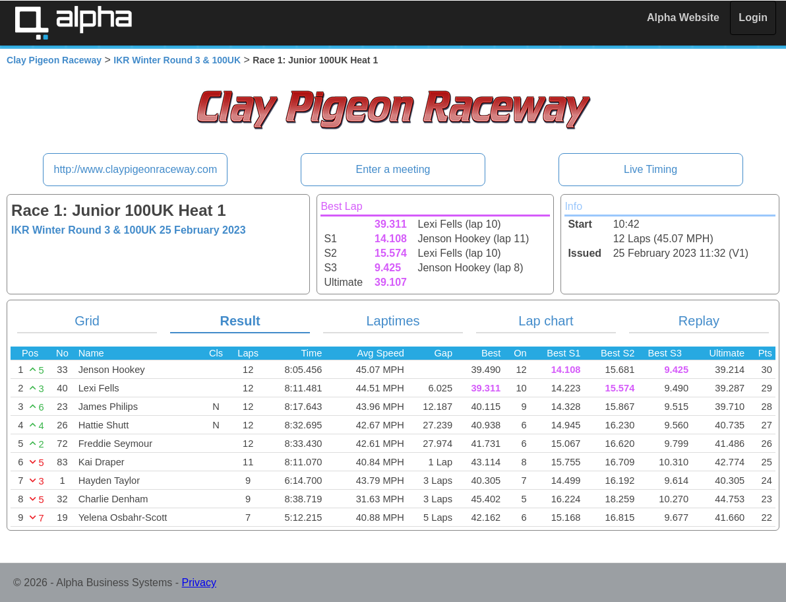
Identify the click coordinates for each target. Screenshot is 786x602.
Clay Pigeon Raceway (54, 60)
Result (240, 321)
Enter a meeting (393, 169)
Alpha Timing (73, 23)
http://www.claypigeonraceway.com (135, 169)
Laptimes (392, 321)
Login (753, 17)
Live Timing (650, 169)
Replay (699, 321)
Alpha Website (683, 17)
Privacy (199, 582)
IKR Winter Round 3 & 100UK (177, 60)
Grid (87, 321)
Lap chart (545, 321)
